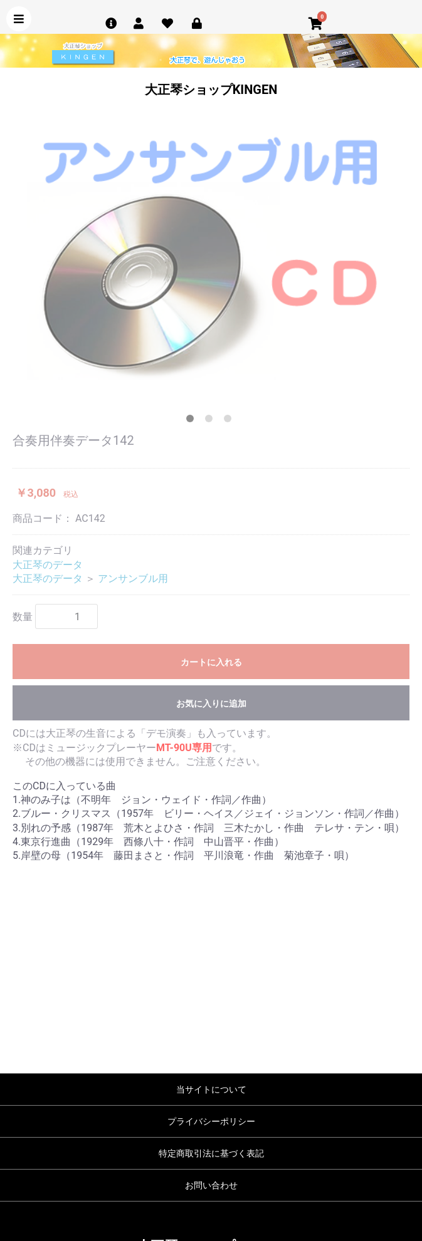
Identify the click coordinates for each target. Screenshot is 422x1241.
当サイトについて (211, 1089)
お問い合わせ (211, 1185)
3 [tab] (230, 421)
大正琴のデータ (48, 565)
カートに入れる (211, 662)
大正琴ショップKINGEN (211, 89)
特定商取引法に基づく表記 (211, 1153)
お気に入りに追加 (211, 703)
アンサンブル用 (133, 578)
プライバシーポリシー (211, 1121)
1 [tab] (192, 421)
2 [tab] (211, 421)
